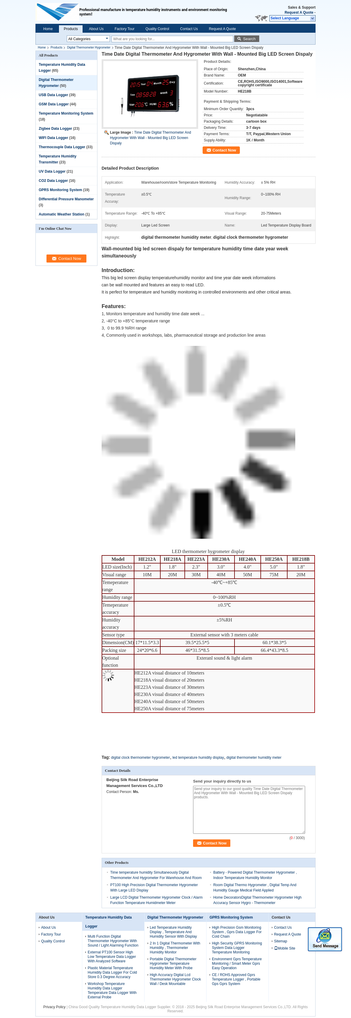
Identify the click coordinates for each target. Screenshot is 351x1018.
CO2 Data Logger (53, 181)
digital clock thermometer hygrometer (140, 757)
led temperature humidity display (198, 757)
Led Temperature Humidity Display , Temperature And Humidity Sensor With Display (173, 932)
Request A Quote (299, 12)
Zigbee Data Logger (55, 129)
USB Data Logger (53, 95)
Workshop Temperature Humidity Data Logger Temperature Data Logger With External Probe (112, 990)
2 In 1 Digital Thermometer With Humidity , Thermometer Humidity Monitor (175, 947)
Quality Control (157, 29)
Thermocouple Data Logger (62, 147)
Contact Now (224, 150)
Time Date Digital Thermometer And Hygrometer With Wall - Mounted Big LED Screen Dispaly (150, 137)
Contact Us (189, 29)
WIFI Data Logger (53, 138)
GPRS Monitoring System (60, 190)
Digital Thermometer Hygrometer (88, 47)
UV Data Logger (52, 171)
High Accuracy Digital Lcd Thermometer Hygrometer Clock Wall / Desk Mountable (175, 979)
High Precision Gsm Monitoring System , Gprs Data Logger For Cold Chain (237, 932)
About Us (96, 29)
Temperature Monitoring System (66, 113)
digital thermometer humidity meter (254, 757)
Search (249, 39)
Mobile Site (284, 948)
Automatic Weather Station (61, 214)
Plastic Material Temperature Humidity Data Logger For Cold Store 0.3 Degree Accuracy (112, 972)
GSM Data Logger (54, 104)
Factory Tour (124, 29)
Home (48, 29)
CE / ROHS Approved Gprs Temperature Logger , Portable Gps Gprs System (236, 979)
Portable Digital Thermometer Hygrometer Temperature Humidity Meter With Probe (173, 963)
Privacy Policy (54, 1007)
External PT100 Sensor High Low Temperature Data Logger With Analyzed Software (112, 956)
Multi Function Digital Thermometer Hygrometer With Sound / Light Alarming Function (113, 940)
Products (71, 29)
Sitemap (280, 941)
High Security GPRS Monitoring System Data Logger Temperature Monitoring (237, 947)
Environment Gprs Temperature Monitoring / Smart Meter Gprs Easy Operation (237, 963)
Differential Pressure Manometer (66, 199)
